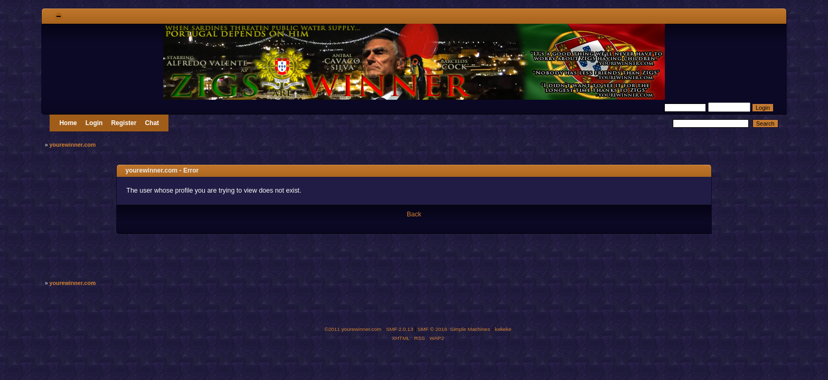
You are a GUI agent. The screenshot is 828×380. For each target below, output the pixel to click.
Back (414, 214)
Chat (152, 123)
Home (68, 123)
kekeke (503, 329)
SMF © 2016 (432, 329)
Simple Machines (470, 329)
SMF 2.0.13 (399, 329)
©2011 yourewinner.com (352, 329)
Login (94, 123)
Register (123, 123)
